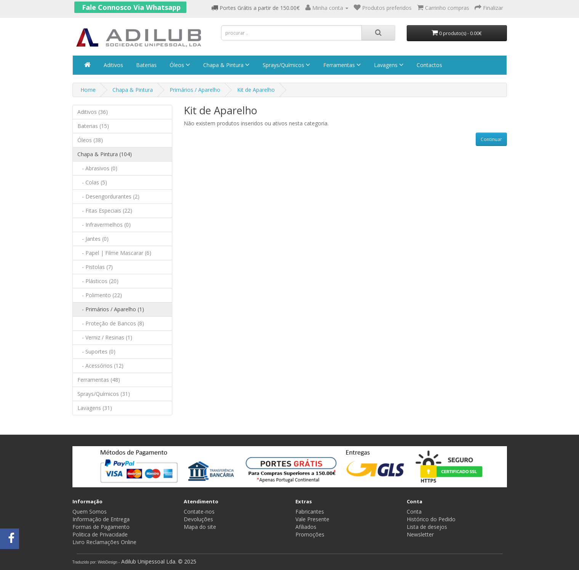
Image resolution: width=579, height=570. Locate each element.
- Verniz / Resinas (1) (104, 337)
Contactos (428, 65)
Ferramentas (341, 65)
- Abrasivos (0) (97, 168)
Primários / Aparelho (195, 89)
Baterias (146, 65)
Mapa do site (200, 526)
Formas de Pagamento (101, 526)
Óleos (179, 65)
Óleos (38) (90, 140)
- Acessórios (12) (100, 365)
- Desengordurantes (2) (108, 196)
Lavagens (388, 65)
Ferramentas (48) (98, 379)
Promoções (309, 534)
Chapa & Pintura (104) (104, 154)
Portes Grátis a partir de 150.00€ (255, 7)
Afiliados (305, 526)
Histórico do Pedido (431, 519)
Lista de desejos (427, 526)
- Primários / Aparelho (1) (110, 309)
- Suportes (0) (96, 351)
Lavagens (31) (94, 407)
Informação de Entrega (101, 519)
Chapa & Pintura (226, 65)
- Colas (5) (92, 182)
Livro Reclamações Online (104, 542)
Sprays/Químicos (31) (103, 393)
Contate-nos (199, 511)
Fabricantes (309, 511)
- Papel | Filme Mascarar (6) (114, 252)
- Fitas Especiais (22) (104, 210)
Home (88, 89)
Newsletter (420, 534)
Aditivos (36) (92, 111)
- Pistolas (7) (95, 267)
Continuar (491, 139)
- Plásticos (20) (98, 281)
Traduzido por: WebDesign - (96, 562)
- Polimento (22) (99, 295)
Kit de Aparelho (256, 89)
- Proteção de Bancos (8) (110, 323)
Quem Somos (89, 511)
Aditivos (112, 65)
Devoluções (198, 519)
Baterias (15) (93, 126)
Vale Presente (312, 519)
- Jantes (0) (93, 238)
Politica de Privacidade (100, 534)
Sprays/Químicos (285, 65)
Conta (414, 511)
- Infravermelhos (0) (104, 224)
